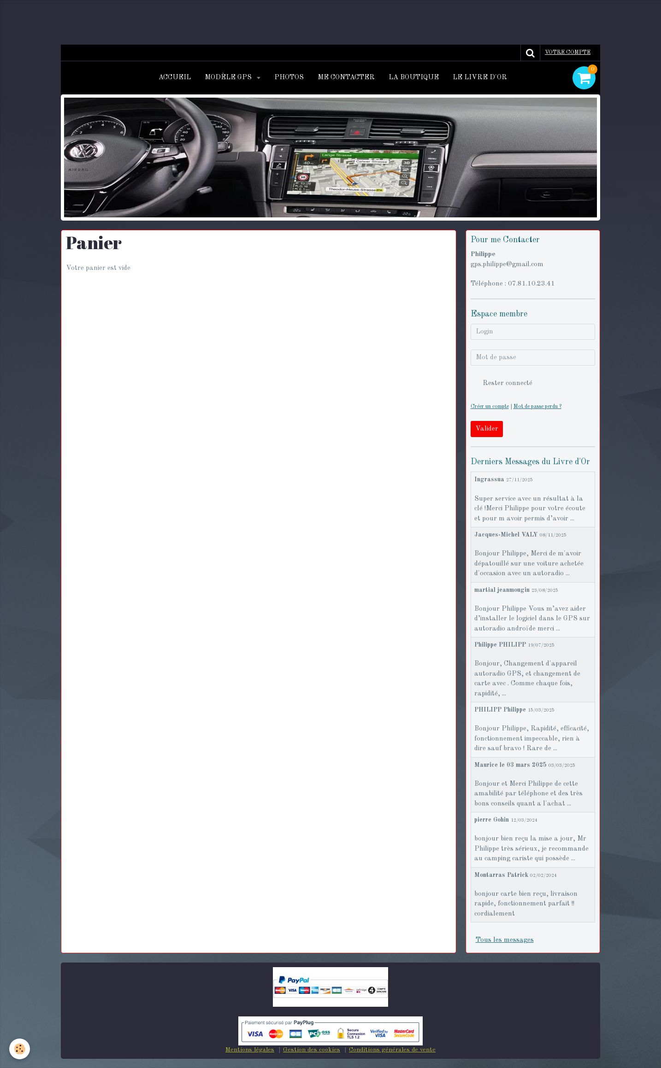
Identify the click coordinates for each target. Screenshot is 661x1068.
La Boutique (414, 77)
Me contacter (346, 77)
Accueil (175, 77)
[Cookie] (19, 1049)
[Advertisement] (168, 20)
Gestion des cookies (311, 1050)
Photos (289, 77)
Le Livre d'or (480, 77)
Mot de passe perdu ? (537, 406)
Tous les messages (505, 940)
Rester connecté (501, 383)
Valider (486, 429)
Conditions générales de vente (392, 1050)
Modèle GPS (229, 77)
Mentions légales (249, 1050)
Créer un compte (490, 406)
